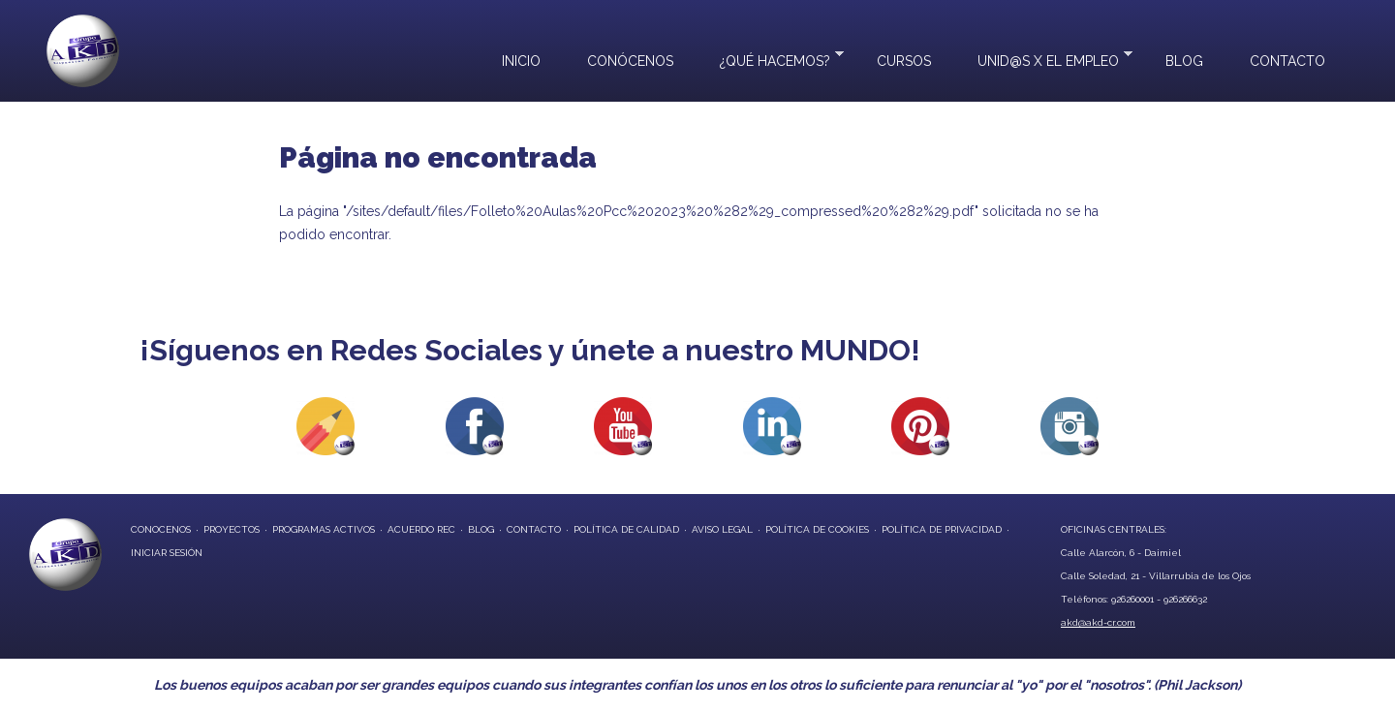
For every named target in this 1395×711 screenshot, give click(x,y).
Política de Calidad (626, 529)
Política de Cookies (817, 529)
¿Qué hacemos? (770, 58)
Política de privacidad (942, 529)
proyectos (231, 529)
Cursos (904, 61)
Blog (1184, 61)
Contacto (1287, 61)
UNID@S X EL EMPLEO (1043, 58)
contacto (534, 529)
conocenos (161, 529)
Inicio (521, 61)
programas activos (323, 529)
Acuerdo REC (421, 529)
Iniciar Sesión (166, 552)
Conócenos (630, 61)
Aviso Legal (722, 529)
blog (481, 529)
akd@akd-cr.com (1098, 622)
